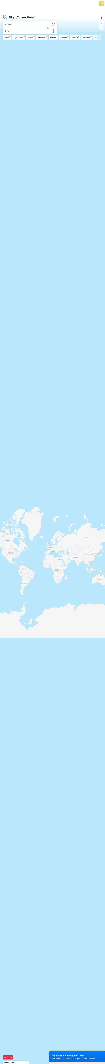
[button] (101, 23)
